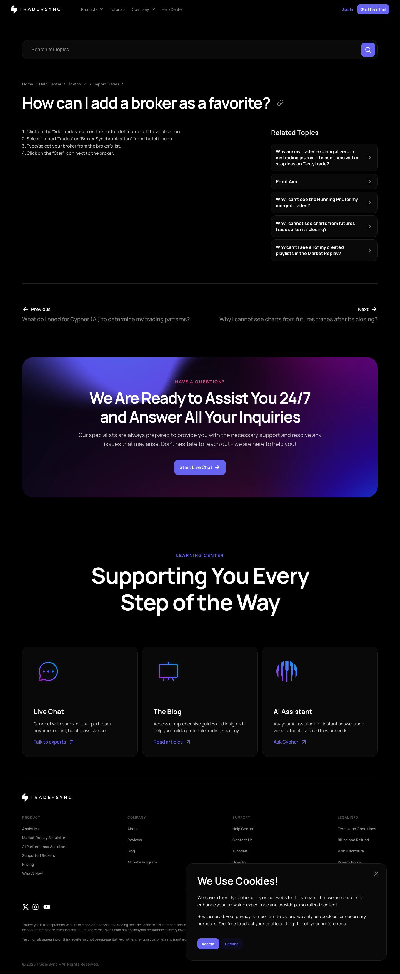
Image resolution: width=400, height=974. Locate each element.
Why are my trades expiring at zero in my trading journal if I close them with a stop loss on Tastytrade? (317, 158)
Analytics (31, 829)
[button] (376, 871)
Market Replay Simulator (45, 838)
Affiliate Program (143, 863)
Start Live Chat (200, 468)
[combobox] (192, 50)
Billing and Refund (355, 845)
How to (74, 85)
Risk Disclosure (352, 856)
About (133, 829)
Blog (132, 852)
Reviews (135, 840)
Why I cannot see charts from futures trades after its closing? (315, 227)
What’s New (33, 874)
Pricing (29, 865)
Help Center (50, 85)
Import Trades (106, 85)
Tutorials (240, 852)
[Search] (367, 50)
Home (27, 85)
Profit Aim (286, 183)
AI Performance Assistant (46, 847)
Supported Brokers (40, 856)
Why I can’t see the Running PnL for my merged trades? (317, 203)
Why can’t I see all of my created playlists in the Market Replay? (310, 251)
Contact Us (243, 840)
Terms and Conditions (348, 831)
